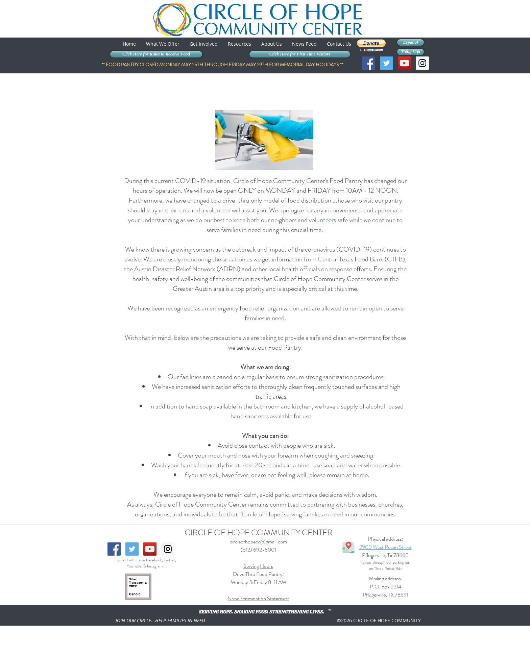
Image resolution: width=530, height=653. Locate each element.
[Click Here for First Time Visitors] (299, 54)
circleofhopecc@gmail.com (258, 541)
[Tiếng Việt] (410, 52)
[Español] (410, 42)
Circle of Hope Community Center (279, 181)
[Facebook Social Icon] (368, 63)
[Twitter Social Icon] (386, 63)
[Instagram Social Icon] (422, 63)
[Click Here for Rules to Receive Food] (156, 54)
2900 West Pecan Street (385, 547)
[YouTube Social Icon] (404, 63)
